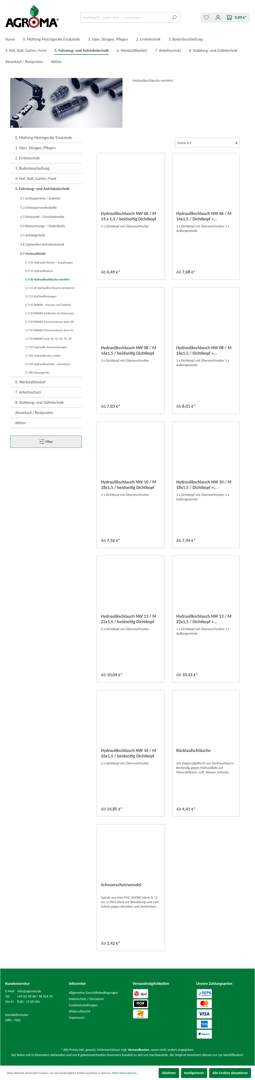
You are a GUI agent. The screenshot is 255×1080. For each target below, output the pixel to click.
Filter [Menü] (46, 440)
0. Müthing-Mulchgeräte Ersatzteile (43, 137)
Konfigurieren (194, 1073)
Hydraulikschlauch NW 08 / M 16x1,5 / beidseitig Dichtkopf (128, 350)
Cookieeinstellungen (83, 1005)
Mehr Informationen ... (125, 1073)
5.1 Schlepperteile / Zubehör (40, 198)
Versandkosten (138, 1050)
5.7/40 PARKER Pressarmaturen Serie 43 (49, 330)
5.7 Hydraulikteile (33, 254)
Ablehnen (169, 1073)
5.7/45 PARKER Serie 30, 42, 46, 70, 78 (48, 338)
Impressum (77, 1017)
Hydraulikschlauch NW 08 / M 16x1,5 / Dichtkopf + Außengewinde (204, 350)
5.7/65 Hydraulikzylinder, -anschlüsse (47, 364)
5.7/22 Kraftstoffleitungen (40, 296)
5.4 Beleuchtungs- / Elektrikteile (42, 226)
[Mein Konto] (218, 17)
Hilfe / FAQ (12, 1020)
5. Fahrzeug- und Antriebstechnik (42, 188)
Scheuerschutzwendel (121, 884)
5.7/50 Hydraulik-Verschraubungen (46, 347)
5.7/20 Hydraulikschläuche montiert (47, 279)
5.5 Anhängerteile (32, 235)
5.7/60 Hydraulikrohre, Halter (43, 355)
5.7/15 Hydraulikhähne (39, 271)
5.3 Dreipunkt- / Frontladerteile (42, 217)
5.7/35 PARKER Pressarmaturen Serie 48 (49, 322)
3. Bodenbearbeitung (32, 168)
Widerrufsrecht (79, 1011)
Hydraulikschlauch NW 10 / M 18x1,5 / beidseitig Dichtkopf (128, 484)
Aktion (20, 422)
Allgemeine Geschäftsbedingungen (93, 993)
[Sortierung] (207, 143)
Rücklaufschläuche (193, 750)
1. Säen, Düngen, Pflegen (35, 147)
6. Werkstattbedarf (30, 382)
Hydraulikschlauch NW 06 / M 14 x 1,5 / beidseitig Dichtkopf (128, 216)
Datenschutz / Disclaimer (86, 999)
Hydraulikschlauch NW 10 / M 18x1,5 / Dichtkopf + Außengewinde (204, 484)
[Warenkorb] (237, 17)
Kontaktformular (16, 1015)
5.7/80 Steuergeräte (37, 372)
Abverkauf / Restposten (34, 412)
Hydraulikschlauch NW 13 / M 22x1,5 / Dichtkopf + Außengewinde (204, 618)
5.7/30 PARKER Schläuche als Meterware (49, 313)
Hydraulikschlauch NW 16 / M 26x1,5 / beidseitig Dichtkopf (128, 753)
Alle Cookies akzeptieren (230, 1073)
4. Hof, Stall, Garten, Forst (36, 178)
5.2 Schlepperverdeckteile (38, 207)
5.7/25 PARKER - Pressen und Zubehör (48, 305)
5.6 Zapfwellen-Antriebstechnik (42, 244)
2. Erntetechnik (27, 158)
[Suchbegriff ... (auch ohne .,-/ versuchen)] (124, 17)
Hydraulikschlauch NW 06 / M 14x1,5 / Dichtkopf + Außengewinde (204, 216)
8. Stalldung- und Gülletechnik (39, 402)
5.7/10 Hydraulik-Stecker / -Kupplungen (49, 262)
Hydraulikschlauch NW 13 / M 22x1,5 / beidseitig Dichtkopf (128, 618)
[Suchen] (174, 17)
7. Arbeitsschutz (28, 392)
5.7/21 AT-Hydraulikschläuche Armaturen (50, 288)
